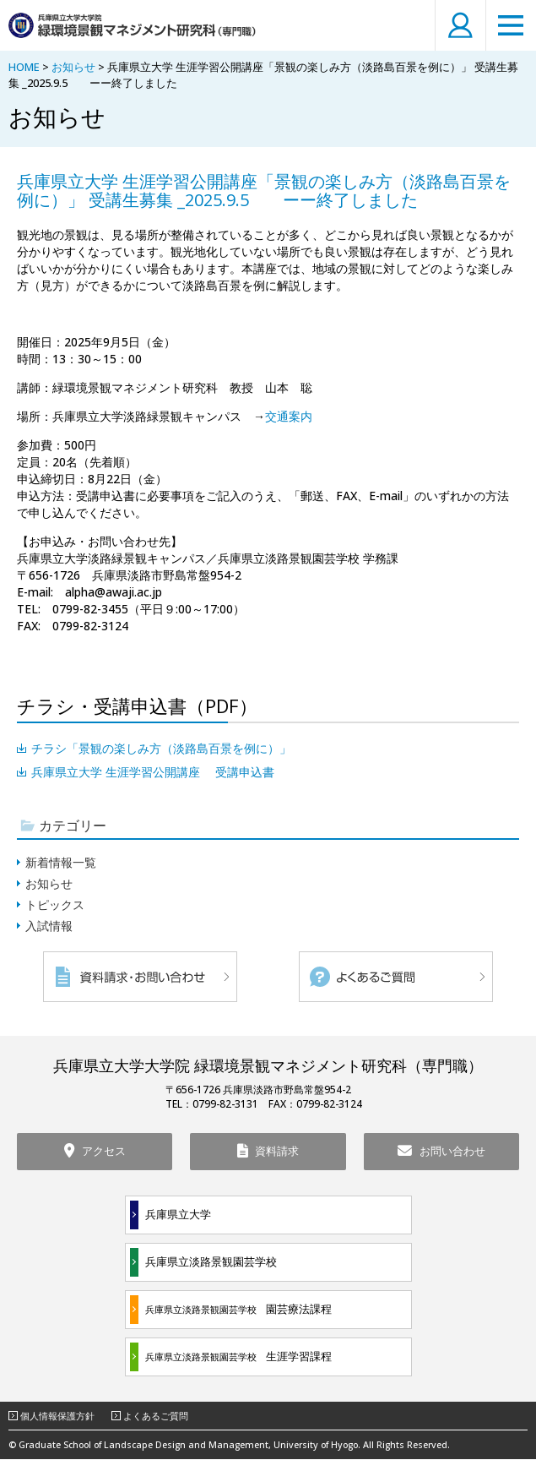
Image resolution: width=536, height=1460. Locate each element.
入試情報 (49, 926)
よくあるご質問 (155, 1416)
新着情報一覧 (60, 862)
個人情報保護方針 (57, 1416)
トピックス (54, 904)
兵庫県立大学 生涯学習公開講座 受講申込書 (152, 772)
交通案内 (288, 416)
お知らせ (73, 66)
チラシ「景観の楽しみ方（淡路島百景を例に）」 (161, 748)
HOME (24, 66)
